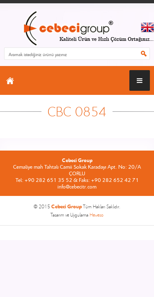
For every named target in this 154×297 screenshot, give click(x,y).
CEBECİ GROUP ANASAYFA (77, 29)
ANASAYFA (10, 80)
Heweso (96, 214)
